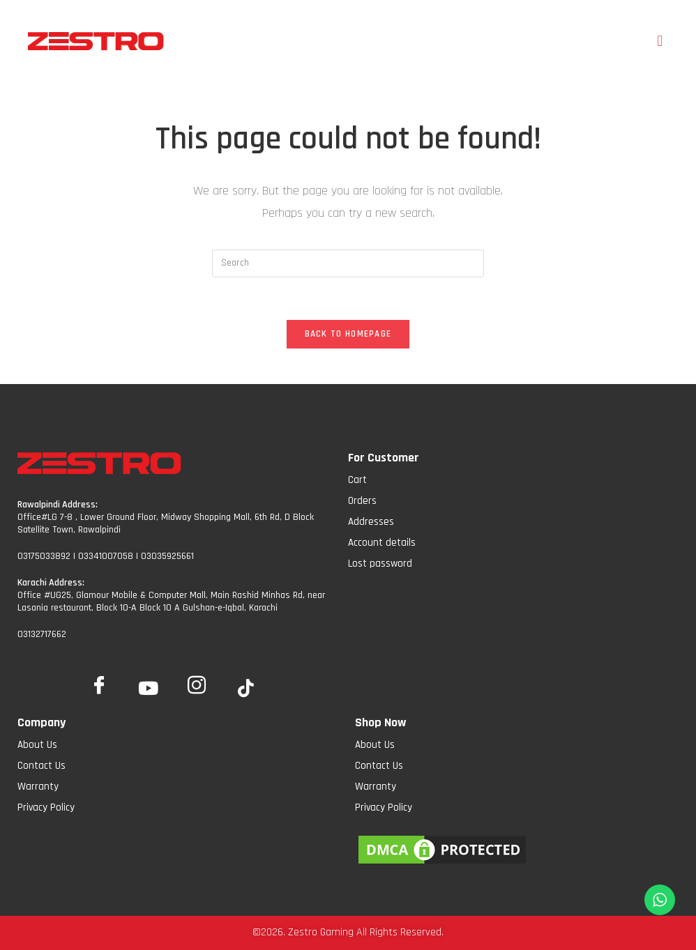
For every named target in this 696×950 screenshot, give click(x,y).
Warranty (38, 786)
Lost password (380, 563)
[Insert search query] (348, 263)
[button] (660, 41)
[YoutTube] (147, 689)
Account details (382, 542)
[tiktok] (245, 689)
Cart (357, 480)
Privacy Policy (46, 807)
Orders (362, 500)
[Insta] (196, 682)
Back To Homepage (348, 333)
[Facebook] (99, 682)
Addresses (371, 521)
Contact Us (41, 765)
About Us (37, 744)
